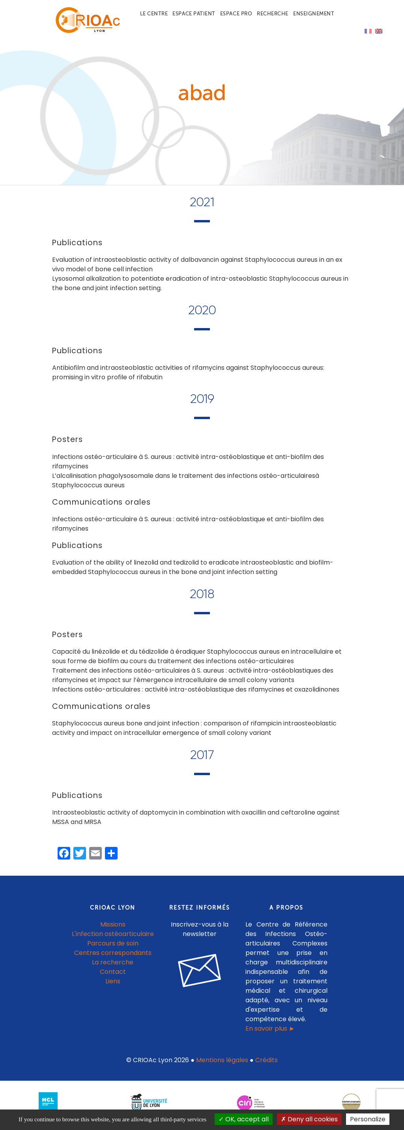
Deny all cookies (309, 1119)
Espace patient (193, 14)
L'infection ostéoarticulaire (113, 937)
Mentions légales (222, 1063)
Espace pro (236, 14)
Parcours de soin (112, 947)
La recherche (112, 966)
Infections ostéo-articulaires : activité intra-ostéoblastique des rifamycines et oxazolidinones (195, 693)
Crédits (266, 1063)
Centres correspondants (113, 956)
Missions (112, 928)
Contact (113, 975)
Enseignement (313, 14)
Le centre (154, 14)
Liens (112, 985)
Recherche (272, 14)
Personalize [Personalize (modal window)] (367, 1119)
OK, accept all (244, 1119)
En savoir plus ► (270, 1032)
